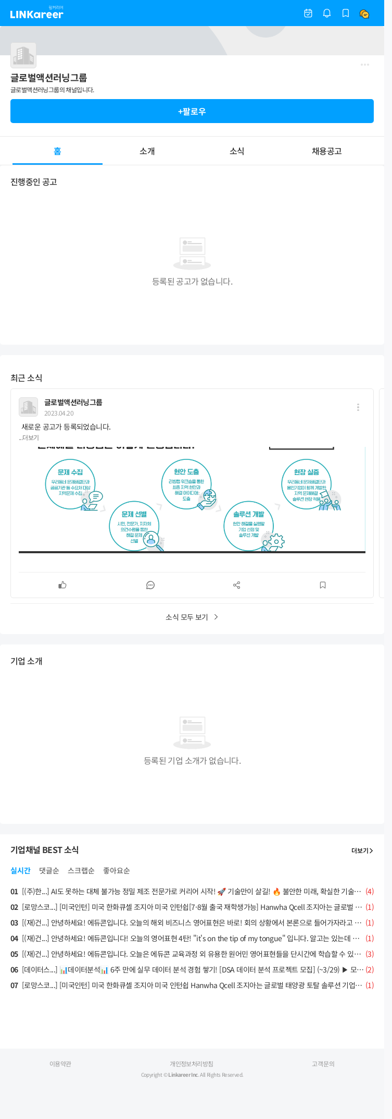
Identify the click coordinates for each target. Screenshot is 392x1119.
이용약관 (60, 1063)
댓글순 (49, 870)
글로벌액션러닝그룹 (73, 402)
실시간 (20, 870)
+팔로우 (192, 111)
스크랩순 (81, 870)
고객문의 (323, 1063)
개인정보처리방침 (191, 1063)
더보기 (362, 850)
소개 (147, 150)
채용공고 (327, 150)
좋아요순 (116, 870)
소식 (237, 150)
